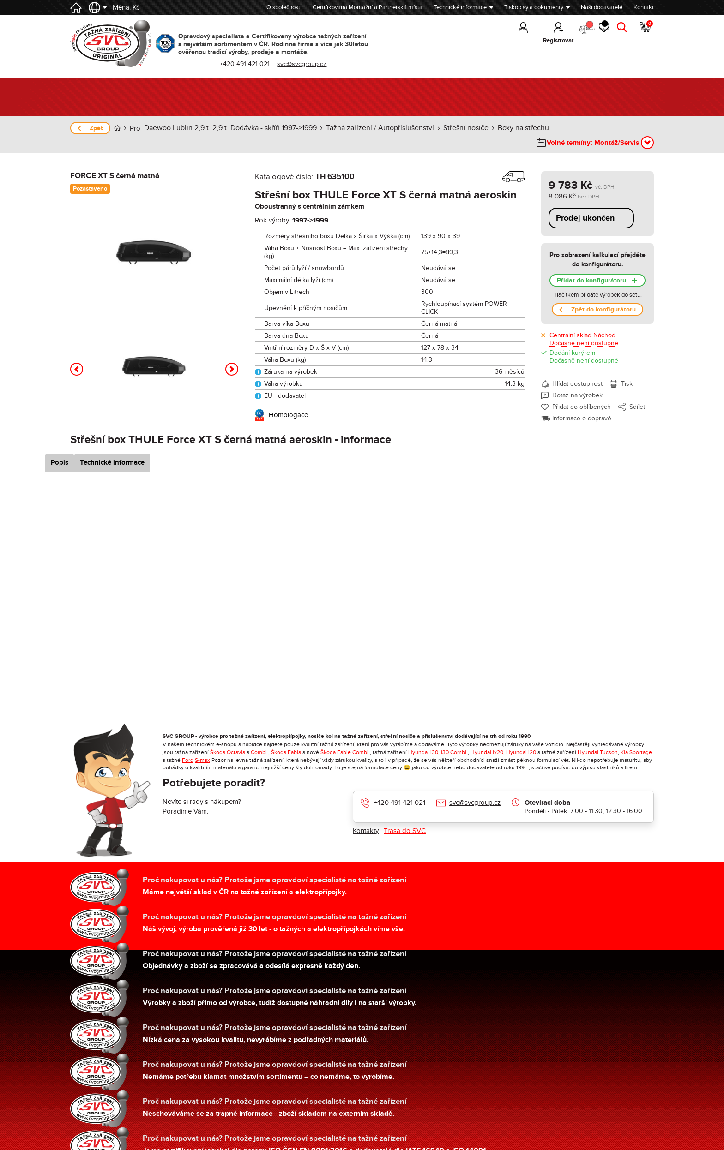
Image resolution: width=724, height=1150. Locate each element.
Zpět (96, 128)
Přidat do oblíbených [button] (581, 393)
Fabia (294, 739)
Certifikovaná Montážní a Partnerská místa (367, 7)
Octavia (236, 739)
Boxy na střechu (501, 128)
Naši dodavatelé (601, 7)
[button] (76, 355)
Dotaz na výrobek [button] (577, 382)
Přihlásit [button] (481, 40)
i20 (532, 739)
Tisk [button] (627, 370)
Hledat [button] (618, 40)
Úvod (117, 128)
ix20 (498, 739)
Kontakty (366, 817)
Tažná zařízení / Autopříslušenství (368, 128)
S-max (202, 746)
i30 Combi (453, 739)
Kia (624, 739)
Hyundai (418, 739)
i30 (434, 739)
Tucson (609, 739)
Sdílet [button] (637, 393)
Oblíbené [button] (587, 32)
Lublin (181, 128)
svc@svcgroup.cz (475, 789)
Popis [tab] (82, 449)
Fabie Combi (352, 739)
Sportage (640, 739)
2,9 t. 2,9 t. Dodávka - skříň (232, 128)
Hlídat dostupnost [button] (577, 370)
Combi (259, 739)
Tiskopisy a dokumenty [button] (533, 7)
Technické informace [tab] (135, 449)
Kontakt (644, 7)
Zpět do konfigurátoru (603, 296)
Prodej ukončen (585, 205)
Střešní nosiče (447, 128)
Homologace (288, 401)
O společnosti (284, 7)
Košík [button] (645, 32)
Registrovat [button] (516, 40)
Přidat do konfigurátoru (591, 267)
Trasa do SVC (405, 817)
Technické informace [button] (460, 7)
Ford (187, 746)
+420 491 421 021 (399, 789)
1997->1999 (292, 128)
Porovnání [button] (553, 32)
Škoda (217, 739)
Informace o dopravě (581, 405)
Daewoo (157, 128)
